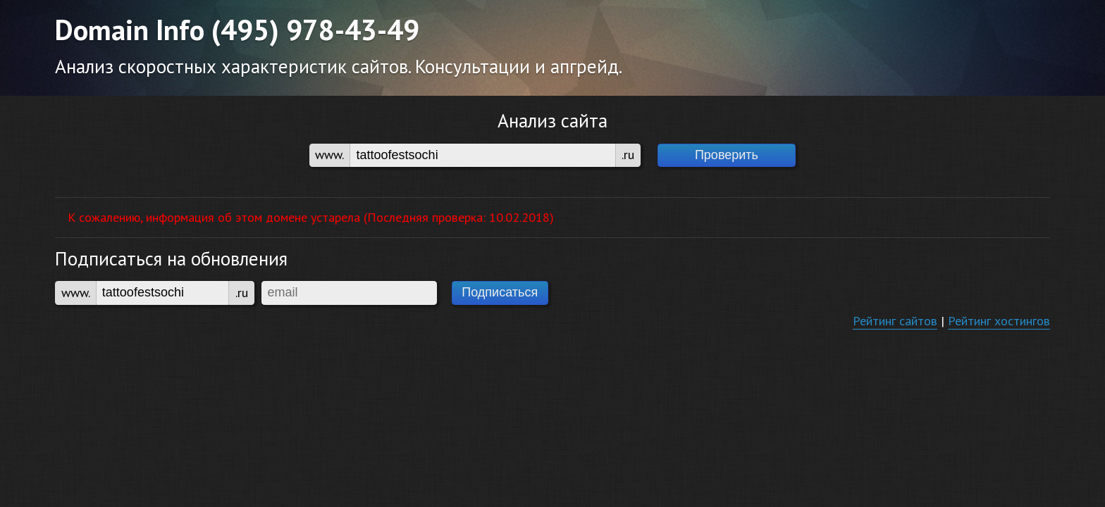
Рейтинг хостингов (999, 321)
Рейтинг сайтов (895, 321)
